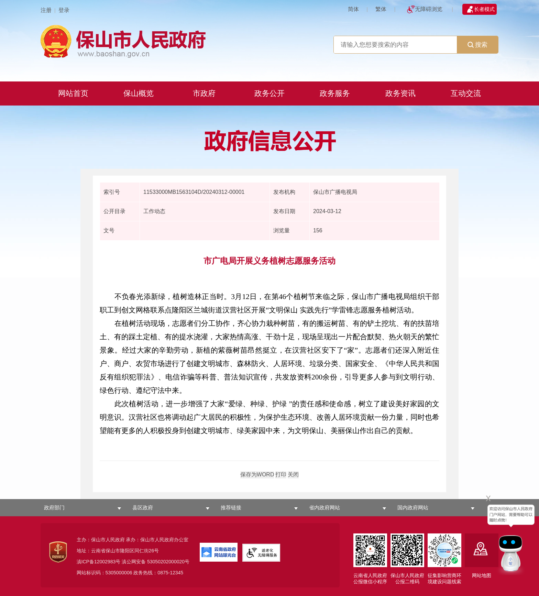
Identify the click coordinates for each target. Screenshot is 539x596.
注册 (46, 10)
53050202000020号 (168, 561)
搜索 (477, 44)
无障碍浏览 (428, 9)
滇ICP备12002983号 (99, 561)
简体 (353, 9)
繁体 (380, 9)
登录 (63, 10)
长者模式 (484, 9)
